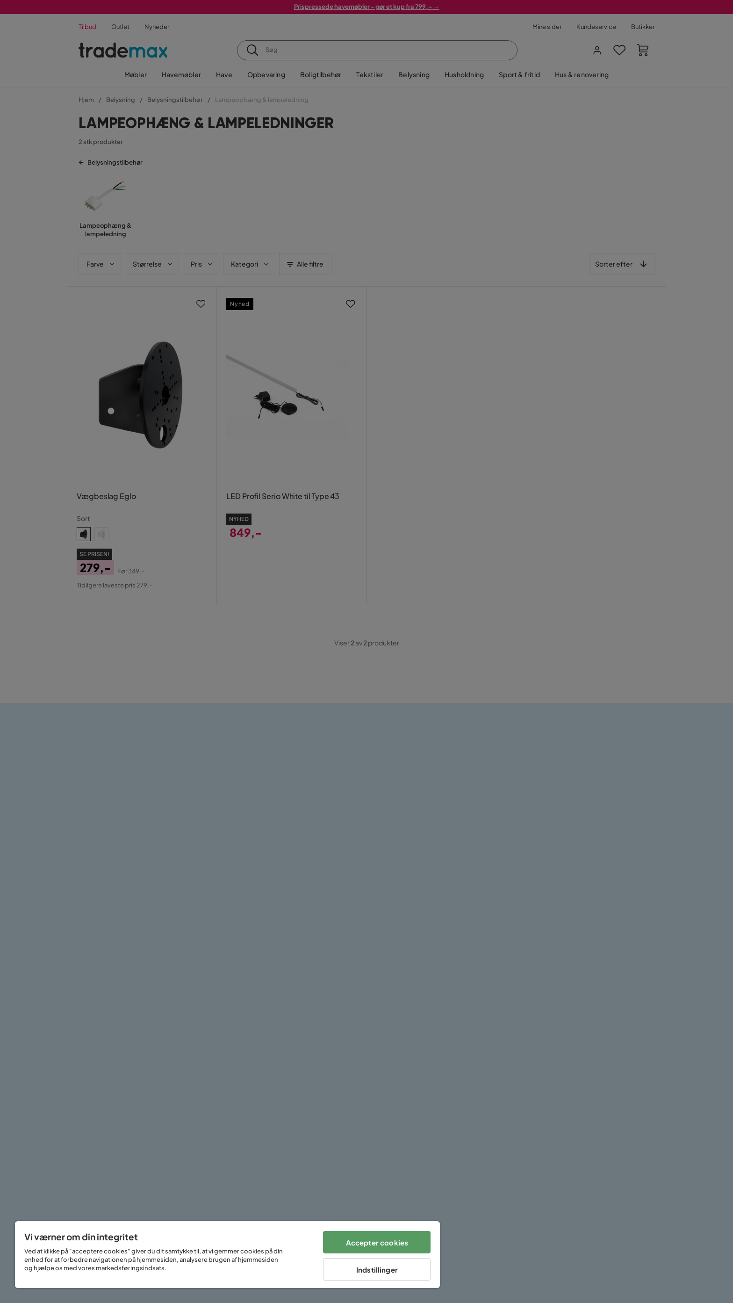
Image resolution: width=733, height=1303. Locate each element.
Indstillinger (377, 1269)
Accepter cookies (377, 1242)
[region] (227, 1254)
